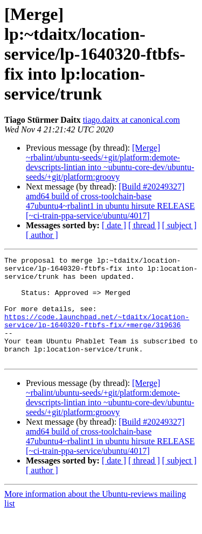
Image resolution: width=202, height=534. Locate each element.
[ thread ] (144, 225)
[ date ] (114, 225)
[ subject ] (179, 225)
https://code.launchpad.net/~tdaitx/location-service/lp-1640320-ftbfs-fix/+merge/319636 (96, 334)
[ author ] (42, 235)
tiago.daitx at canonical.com (131, 119)
